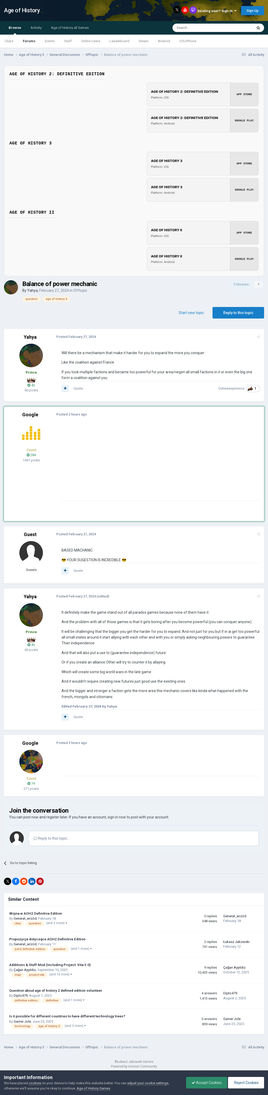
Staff (68, 41)
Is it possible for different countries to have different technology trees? (67, 1016)
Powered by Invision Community (134, 1066)
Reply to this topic (238, 313)
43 (31, 385)
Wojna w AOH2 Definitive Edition (35, 913)
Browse (15, 30)
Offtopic (80, 290)
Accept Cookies (207, 1083)
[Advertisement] (123, 464)
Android (164, 41)
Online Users (90, 41)
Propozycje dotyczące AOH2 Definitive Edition (47, 939)
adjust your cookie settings (147, 1083)
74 (31, 783)
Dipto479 (20, 995)
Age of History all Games (70, 28)
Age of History (22, 10)
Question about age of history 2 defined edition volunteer (55, 990)
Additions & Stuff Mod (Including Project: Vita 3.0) (50, 965)
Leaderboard (119, 41)
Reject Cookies (246, 1083)
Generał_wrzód (25, 918)
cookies (35, 1083)
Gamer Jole (22, 1021)
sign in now (117, 817)
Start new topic (191, 313)
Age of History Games (93, 1088)
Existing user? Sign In (217, 11)
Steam (143, 41)
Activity (36, 28)
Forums (29, 41)
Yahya (32, 290)
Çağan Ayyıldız (25, 970)
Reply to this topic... (51, 838)
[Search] (200, 28)
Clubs (9, 41)
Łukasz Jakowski (236, 942)
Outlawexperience (231, 388)
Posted (76, 337)
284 (31, 455)
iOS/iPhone (188, 41)
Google (30, 414)
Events (50, 41)
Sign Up (253, 11)
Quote (78, 388)
